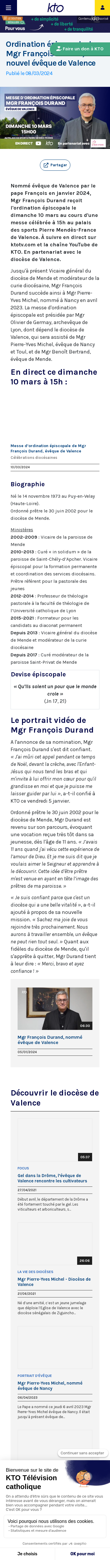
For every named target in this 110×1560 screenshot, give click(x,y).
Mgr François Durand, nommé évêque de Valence (50, 1040)
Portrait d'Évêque (35, 1376)
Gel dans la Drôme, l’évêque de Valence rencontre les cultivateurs (52, 1178)
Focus (23, 1168)
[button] (55, 165)
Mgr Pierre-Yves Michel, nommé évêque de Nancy (50, 1385)
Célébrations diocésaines (34, 457)
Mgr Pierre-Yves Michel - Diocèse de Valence (54, 1282)
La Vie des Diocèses (35, 1272)
